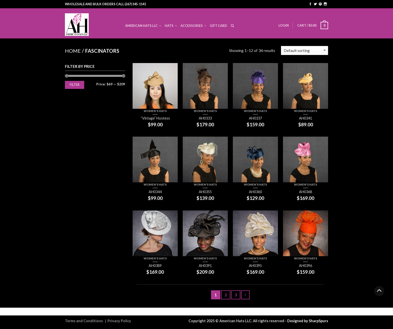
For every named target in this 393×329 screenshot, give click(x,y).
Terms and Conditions (84, 321)
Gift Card (218, 26)
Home (73, 51)
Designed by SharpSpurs (307, 321)
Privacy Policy (119, 321)
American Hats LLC (141, 26)
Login (283, 25)
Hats (169, 26)
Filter (74, 85)
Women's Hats (155, 111)
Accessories (191, 26)
